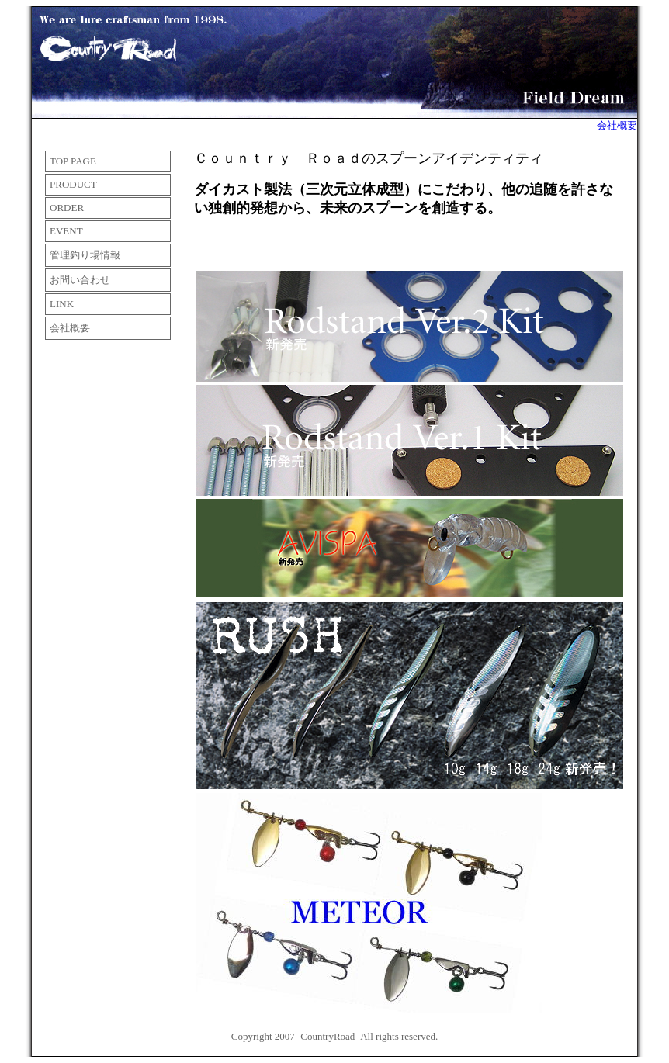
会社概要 (617, 125)
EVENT (66, 231)
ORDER (67, 207)
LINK (62, 304)
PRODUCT (73, 184)
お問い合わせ (80, 280)
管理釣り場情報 (85, 255)
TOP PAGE (73, 161)
